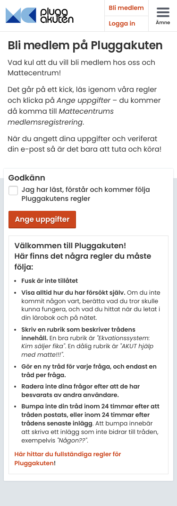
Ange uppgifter (42, 220)
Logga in (122, 23)
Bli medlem (126, 7)
